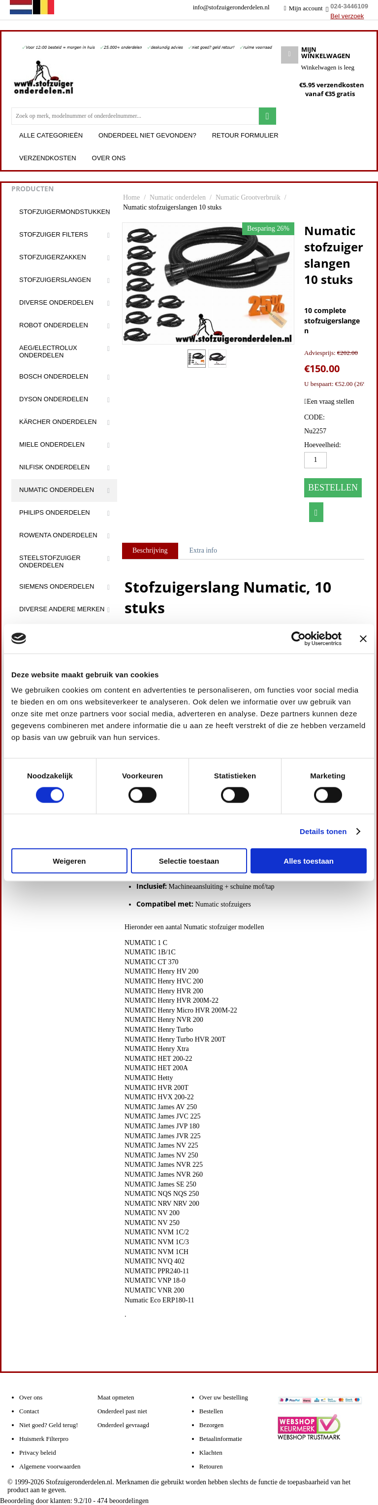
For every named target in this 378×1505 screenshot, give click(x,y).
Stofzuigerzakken (52, 257)
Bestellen (333, 487)
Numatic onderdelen (56, 489)
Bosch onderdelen (53, 376)
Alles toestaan (309, 861)
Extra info (203, 550)
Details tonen (323, 831)
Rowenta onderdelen (58, 535)
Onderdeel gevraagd (123, 1425)
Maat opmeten (115, 1397)
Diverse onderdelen (56, 302)
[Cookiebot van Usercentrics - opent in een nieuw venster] (298, 638)
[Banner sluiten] (363, 638)
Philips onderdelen (54, 512)
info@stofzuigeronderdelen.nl (231, 7)
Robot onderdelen (53, 325)
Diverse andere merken (61, 609)
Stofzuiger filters (53, 234)
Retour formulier (245, 135)
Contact (29, 1411)
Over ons (109, 158)
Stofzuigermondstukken (64, 211)
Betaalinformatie (220, 1438)
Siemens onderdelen (56, 586)
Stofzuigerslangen (55, 279)
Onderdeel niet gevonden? (147, 135)
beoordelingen (123, 1501)
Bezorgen (211, 1425)
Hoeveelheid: (322, 445)
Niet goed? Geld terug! (48, 1425)
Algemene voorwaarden (50, 1466)
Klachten (210, 1452)
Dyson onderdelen (53, 399)
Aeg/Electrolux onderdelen (48, 351)
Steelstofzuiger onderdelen (50, 561)
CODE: (314, 417)
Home (131, 197)
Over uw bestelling (223, 1397)
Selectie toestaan (189, 861)
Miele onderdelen (52, 444)
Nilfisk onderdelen (54, 467)
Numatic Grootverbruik (248, 197)
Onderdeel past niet (122, 1411)
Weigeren (69, 861)
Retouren (211, 1466)
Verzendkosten (47, 158)
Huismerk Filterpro (43, 1438)
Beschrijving (150, 550)
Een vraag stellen (329, 401)
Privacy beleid (37, 1452)
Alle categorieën (51, 135)
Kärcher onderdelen (57, 421)
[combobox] (135, 116)
